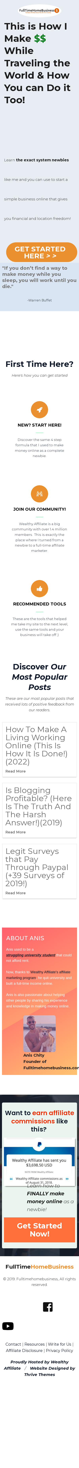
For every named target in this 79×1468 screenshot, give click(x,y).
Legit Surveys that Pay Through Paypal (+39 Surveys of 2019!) (37, 867)
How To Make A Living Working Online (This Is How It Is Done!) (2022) (36, 745)
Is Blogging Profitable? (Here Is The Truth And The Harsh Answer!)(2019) (38, 806)
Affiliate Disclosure (24, 1350)
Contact (13, 1344)
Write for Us (60, 1344)
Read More (15, 771)
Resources (34, 1344)
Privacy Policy (59, 1350)
